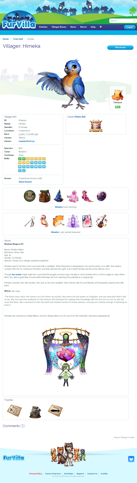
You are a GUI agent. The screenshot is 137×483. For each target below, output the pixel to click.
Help (93, 27)
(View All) (79, 116)
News (73, 27)
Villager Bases (59, 27)
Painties (43, 27)
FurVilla (18, 19)
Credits (104, 474)
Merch (83, 27)
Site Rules (68, 474)
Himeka (58, 207)
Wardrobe (120, 47)
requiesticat (26, 141)
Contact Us (92, 474)
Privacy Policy (35, 474)
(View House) (25, 182)
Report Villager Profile (124, 437)
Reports (80, 474)
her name (16, 274)
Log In (130, 27)
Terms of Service (53, 474)
